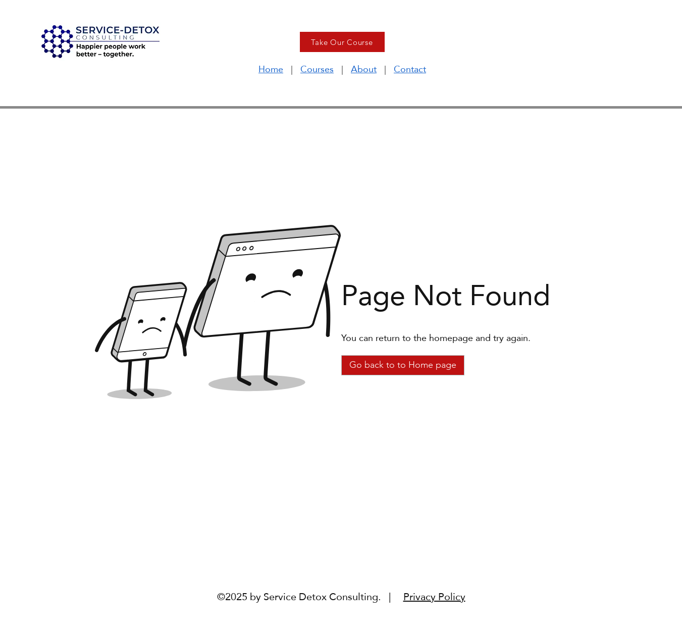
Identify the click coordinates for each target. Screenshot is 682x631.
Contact (410, 69)
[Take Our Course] (342, 42)
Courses (317, 69)
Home (270, 69)
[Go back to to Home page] (402, 365)
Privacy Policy (434, 596)
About (364, 69)
